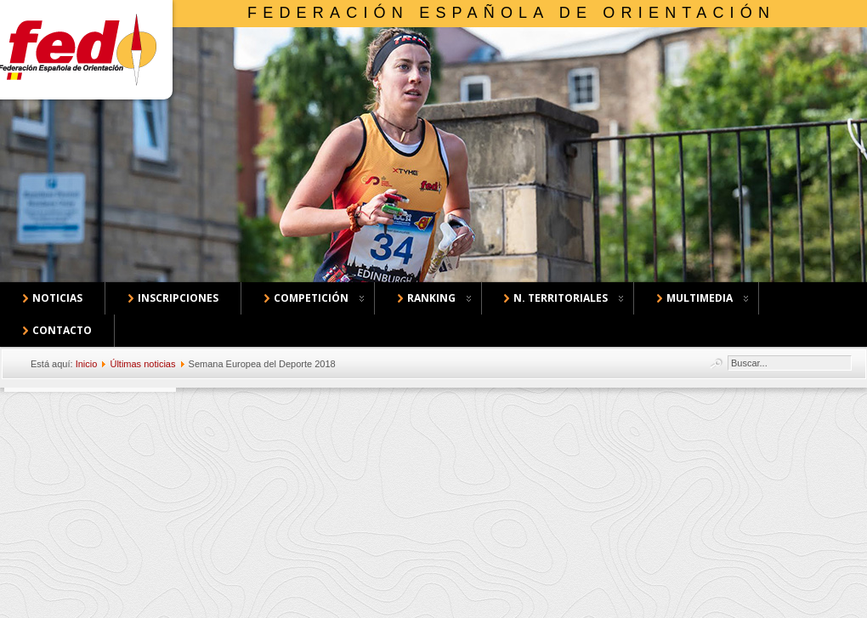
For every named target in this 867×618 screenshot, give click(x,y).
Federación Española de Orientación (511, 12)
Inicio (87, 364)
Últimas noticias (142, 364)
